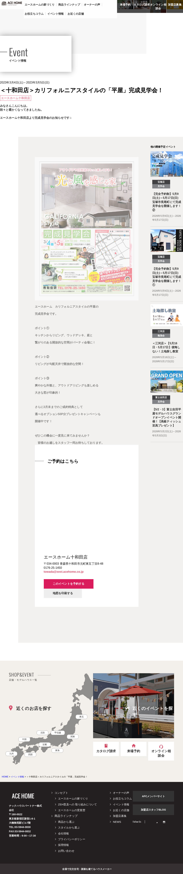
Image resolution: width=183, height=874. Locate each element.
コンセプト (61, 792)
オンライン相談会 (158, 6)
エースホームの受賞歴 (71, 810)
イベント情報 (121, 804)
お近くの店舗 (121, 810)
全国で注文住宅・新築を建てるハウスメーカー (87, 869)
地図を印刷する (63, 593)
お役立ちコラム (122, 798)
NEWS (117, 821)
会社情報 (63, 833)
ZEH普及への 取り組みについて (77, 804)
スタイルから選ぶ (69, 827)
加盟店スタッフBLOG (153, 809)
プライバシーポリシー (71, 839)
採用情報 (63, 844)
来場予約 (125, 4)
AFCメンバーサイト (153, 796)
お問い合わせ (66, 850)
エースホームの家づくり (73, 798)
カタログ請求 (142, 4)
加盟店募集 (175, 4)
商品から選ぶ (66, 821)
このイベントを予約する (69, 583)
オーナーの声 (121, 792)
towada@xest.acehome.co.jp (64, 571)
